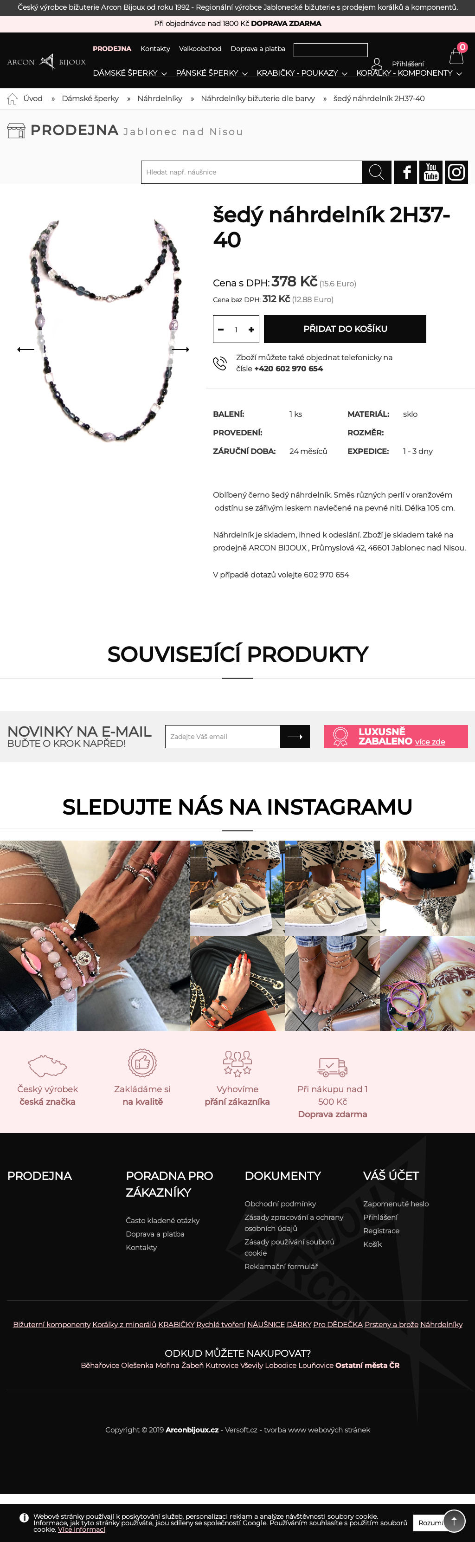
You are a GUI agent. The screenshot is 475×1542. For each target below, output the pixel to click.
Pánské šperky (207, 73)
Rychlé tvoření (220, 1324)
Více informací (81, 1529)
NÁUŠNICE (266, 1324)
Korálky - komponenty (404, 73)
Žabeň (192, 1365)
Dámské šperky (125, 73)
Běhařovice (100, 1365)
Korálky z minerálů (124, 1324)
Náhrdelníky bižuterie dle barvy (258, 98)
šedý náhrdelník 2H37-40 (379, 98)
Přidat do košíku (345, 329)
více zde (430, 742)
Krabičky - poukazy (297, 73)
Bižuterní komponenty (51, 1324)
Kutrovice (221, 1365)
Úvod (33, 98)
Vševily (251, 1365)
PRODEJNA (112, 49)
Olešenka (137, 1365)
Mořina (167, 1365)
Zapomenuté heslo (396, 1203)
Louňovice (316, 1365)
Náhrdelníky (159, 98)
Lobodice (280, 1365)
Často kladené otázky (162, 1220)
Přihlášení (380, 1217)
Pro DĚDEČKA (338, 1324)
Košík (372, 1244)
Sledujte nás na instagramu (237, 807)
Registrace (381, 1230)
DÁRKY (299, 1324)
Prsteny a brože (391, 1324)
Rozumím (434, 1523)
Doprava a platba (258, 49)
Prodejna (137, 130)
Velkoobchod (200, 49)
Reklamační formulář (281, 1266)
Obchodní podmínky (280, 1203)
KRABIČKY (176, 1324)
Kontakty (155, 49)
